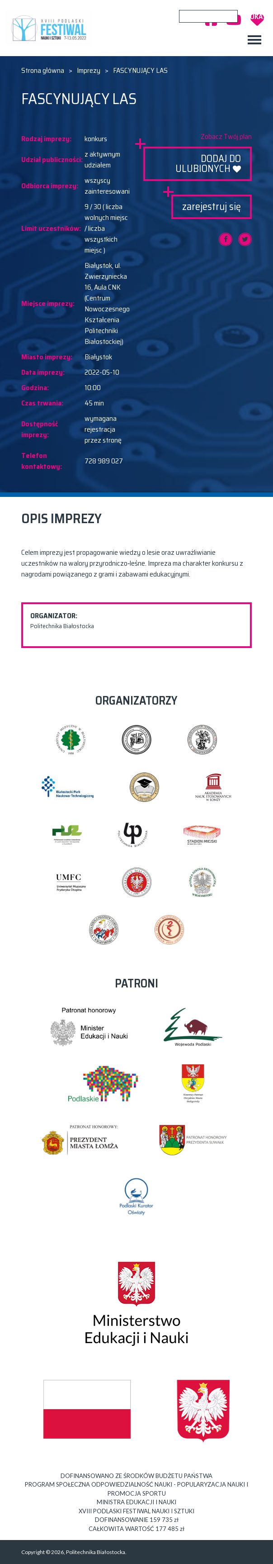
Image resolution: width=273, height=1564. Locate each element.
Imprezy (88, 70)
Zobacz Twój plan (226, 136)
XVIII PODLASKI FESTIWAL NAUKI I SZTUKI (51, 28)
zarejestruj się (211, 207)
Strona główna (42, 70)
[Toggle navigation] (254, 40)
